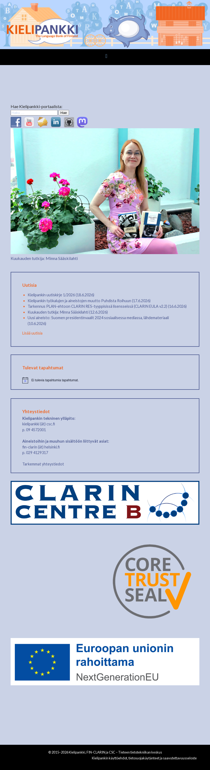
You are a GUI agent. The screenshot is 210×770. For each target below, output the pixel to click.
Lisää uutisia (32, 333)
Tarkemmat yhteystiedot (43, 464)
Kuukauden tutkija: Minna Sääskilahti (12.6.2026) (68, 312)
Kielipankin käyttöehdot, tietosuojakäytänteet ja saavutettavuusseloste (144, 758)
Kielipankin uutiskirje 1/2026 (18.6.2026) (61, 295)
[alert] (105, 380)
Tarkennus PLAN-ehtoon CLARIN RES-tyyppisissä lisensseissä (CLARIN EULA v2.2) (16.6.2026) (107, 306)
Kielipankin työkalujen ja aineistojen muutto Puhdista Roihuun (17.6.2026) (89, 300)
